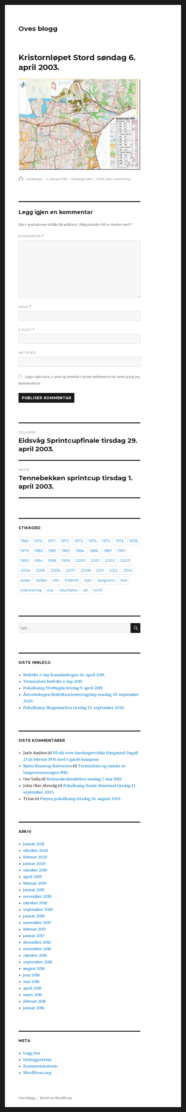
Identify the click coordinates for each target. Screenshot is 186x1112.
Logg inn (31, 1053)
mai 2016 (31, 981)
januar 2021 (33, 844)
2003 (100, 179)
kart (109, 179)
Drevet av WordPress (56, 1098)
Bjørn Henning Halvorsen (47, 766)
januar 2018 (34, 916)
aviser (25, 580)
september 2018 (38, 909)
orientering (121, 179)
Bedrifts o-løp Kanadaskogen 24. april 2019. (64, 674)
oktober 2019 (35, 870)
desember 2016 (37, 942)
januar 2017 (33, 935)
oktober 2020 (35, 850)
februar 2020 (35, 857)
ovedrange (34, 179)
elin (56, 580)
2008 (86, 570)
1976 (120, 541)
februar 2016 (34, 1001)
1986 (94, 551)
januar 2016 (33, 1007)
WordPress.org (37, 1072)
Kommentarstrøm (40, 1066)
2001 (95, 560)
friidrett (72, 580)
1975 (106, 541)
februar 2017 (34, 929)
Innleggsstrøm (37, 1059)
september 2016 (37, 962)
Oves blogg (38, 29)
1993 (24, 560)
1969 (24, 541)
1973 (79, 541)
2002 (110, 560)
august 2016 (34, 968)
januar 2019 (33, 889)
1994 (38, 560)
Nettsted (27, 353)
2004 (25, 570)
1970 (38, 541)
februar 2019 (34, 883)
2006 (55, 570)
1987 (107, 551)
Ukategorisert (81, 179)
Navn (24, 307)
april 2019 (32, 876)
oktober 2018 (35, 903)
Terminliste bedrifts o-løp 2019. (53, 681)
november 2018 (37, 896)
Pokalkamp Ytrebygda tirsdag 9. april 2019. (63, 688)
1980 (38, 551)
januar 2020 (34, 863)
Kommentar (31, 236)
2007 (70, 570)
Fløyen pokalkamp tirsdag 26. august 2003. (80, 798)
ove (50, 590)
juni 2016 (31, 975)
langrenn (106, 580)
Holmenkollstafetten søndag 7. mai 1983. (84, 779)
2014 (127, 570)
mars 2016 (32, 994)
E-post (26, 330)
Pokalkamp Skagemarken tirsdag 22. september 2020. (74, 707)
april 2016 (32, 988)
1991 (121, 551)
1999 (66, 560)
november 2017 (37, 922)
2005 (40, 570)
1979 (24, 551)
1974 (92, 541)
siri (85, 590)
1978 (133, 541)
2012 (113, 570)
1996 (52, 560)
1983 (66, 551)
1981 (52, 551)
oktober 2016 (35, 955)
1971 (51, 541)
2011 (100, 570)
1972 (65, 541)
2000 (80, 560)
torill (97, 590)
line (123, 580)
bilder (41, 580)
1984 (80, 551)
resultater (68, 590)
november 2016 (37, 948)
